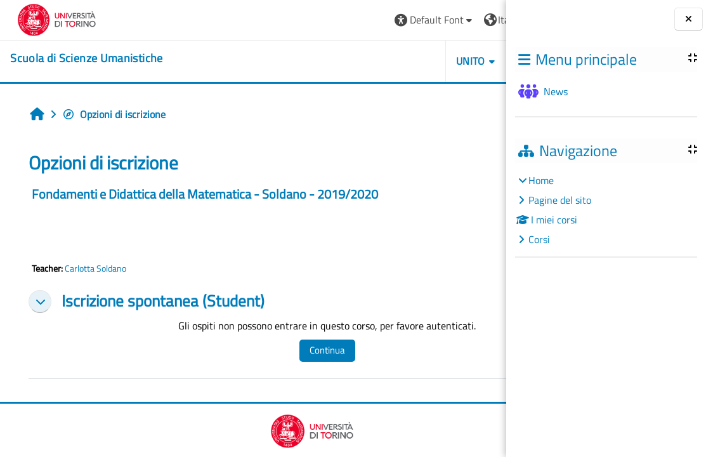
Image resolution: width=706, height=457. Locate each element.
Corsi (539, 239)
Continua (297, 350)
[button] (324, 20)
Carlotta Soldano (94, 268)
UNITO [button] (360, 61)
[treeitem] (605, 209)
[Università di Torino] (49, 18)
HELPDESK (430, 61)
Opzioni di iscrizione (112, 114)
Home (541, 180)
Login (475, 19)
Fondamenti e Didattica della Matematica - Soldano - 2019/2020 (203, 194)
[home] (79, 58)
